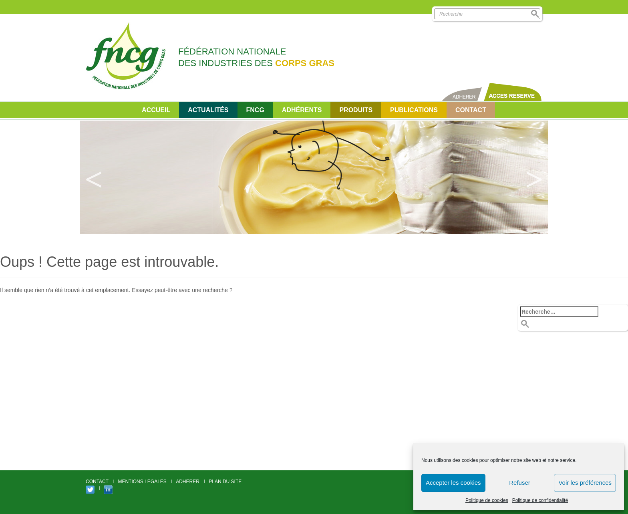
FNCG (255, 110)
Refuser (519, 482)
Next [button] (534, 177)
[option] (314, 177)
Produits (355, 110)
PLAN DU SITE (225, 481)
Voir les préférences (585, 482)
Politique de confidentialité (540, 500)
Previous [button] (94, 177)
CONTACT (470, 110)
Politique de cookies (486, 500)
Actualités (208, 110)
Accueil (156, 110)
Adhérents (302, 110)
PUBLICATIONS (414, 110)
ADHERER (187, 481)
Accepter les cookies (453, 482)
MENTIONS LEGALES (142, 481)
